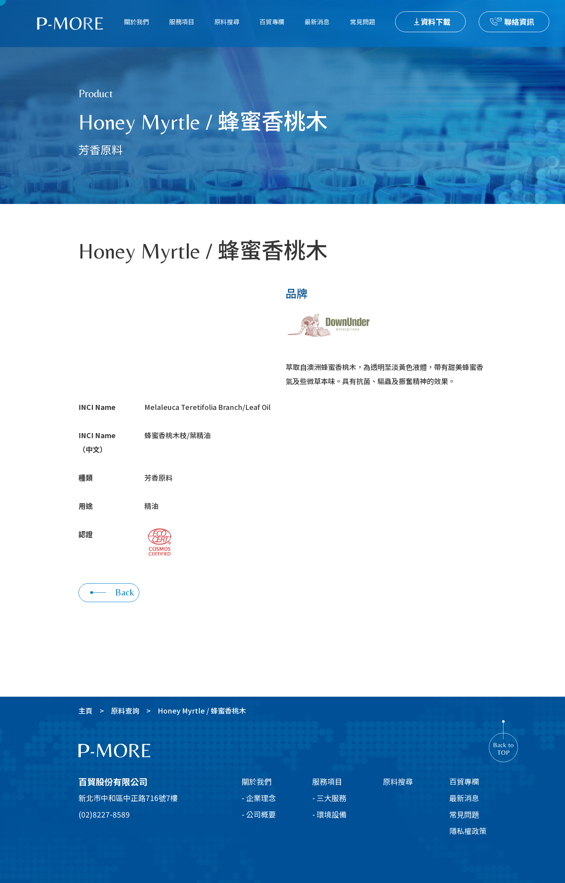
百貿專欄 (271, 21)
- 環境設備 (329, 814)
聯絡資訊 (519, 21)
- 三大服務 (329, 797)
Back (112, 592)
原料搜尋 (226, 21)
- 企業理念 (259, 797)
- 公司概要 (259, 814)
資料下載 (435, 21)
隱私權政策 (468, 830)
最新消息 (317, 21)
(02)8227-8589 (104, 814)
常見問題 (362, 21)
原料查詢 (125, 710)
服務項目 (181, 21)
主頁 (85, 710)
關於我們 (136, 21)
